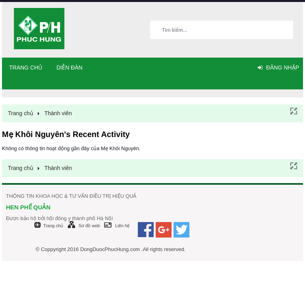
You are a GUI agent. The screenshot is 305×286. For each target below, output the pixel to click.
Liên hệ (122, 225)
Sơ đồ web (89, 225)
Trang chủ (25, 67)
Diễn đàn (69, 67)
